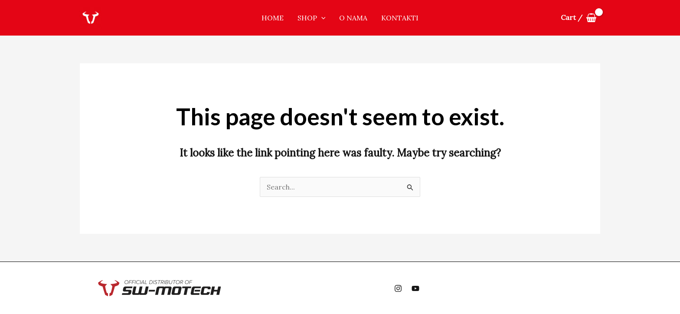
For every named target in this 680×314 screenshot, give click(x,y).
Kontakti (399, 17)
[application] (321, 18)
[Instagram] (398, 288)
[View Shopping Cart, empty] (578, 18)
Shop (312, 18)
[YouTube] (415, 288)
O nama (353, 17)
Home (273, 17)
